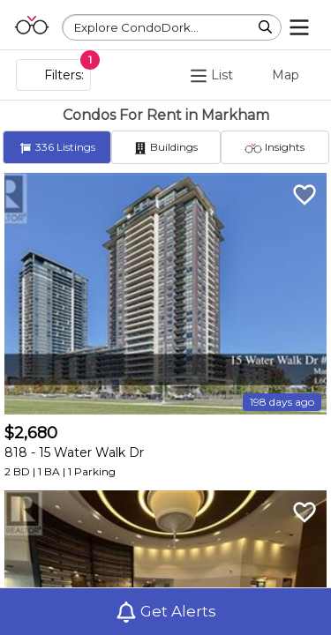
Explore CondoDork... (136, 27)
